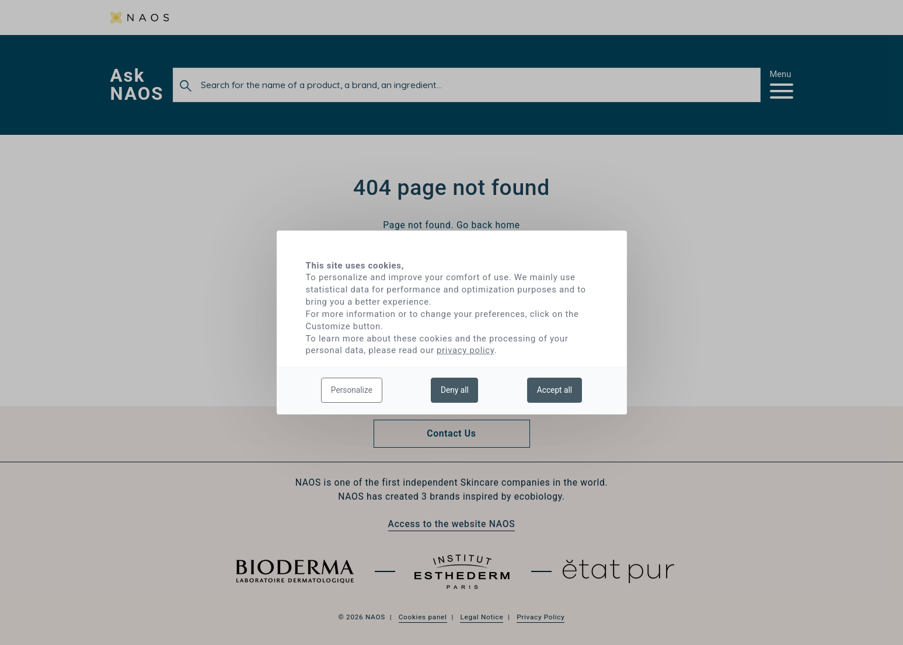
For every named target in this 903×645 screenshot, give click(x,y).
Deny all (455, 390)
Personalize (351, 390)
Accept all (554, 390)
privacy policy (465, 350)
